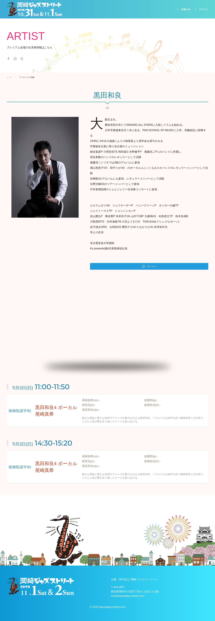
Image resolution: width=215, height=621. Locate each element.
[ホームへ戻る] (34, 9)
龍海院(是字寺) (20, 411)
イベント (201, 9)
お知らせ (183, 9)
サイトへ (149, 266)
